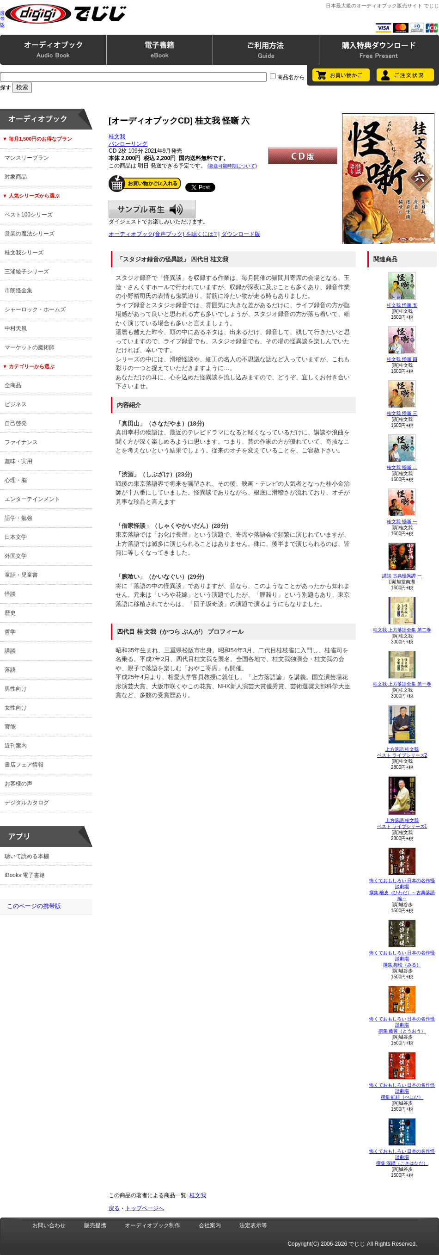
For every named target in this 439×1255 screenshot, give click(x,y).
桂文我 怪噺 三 (402, 413)
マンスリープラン (27, 158)
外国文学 (16, 556)
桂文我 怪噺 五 (402, 305)
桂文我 (117, 136)
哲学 (10, 632)
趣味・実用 (18, 461)
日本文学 (16, 537)
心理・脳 (16, 480)
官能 (10, 726)
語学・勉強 (18, 518)
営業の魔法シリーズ (30, 233)
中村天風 (16, 328)
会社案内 (210, 1225)
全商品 (13, 385)
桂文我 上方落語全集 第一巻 (402, 683)
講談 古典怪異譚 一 (402, 575)
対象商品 (16, 176)
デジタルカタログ (27, 802)
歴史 (10, 613)
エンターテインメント (32, 499)
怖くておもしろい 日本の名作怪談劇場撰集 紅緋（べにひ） (402, 1091)
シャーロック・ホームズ (35, 309)
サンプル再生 (152, 209)
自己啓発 (16, 423)
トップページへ (144, 1208)
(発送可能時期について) (232, 165)
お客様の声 (18, 783)
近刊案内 (16, 745)
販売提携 (95, 1225)
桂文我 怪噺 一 (402, 521)
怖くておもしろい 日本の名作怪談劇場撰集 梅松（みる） (402, 958)
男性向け (16, 689)
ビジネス (16, 404)
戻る (114, 1208)
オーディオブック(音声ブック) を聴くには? (163, 234)
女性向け (16, 708)
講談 (10, 651)
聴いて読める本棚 (27, 856)
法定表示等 (253, 1225)
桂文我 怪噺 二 (402, 467)
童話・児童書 (21, 575)
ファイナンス (21, 442)
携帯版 (2, 18)
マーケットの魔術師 (30, 347)
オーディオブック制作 (152, 1225)
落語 (10, 670)
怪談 (10, 594)
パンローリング (128, 144)
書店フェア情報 (24, 764)
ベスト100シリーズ (29, 214)
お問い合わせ (49, 1225)
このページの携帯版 (34, 906)
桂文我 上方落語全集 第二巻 (402, 629)
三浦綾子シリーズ (27, 271)
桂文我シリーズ (24, 252)
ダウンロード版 (240, 234)
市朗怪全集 (18, 290)
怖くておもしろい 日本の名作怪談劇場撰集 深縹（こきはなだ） (402, 1157)
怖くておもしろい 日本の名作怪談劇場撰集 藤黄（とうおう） (402, 1024)
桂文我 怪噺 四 (402, 359)
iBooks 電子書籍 (25, 875)
